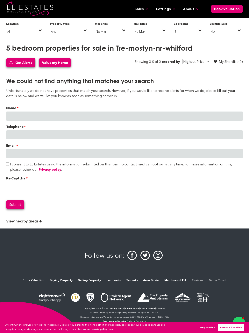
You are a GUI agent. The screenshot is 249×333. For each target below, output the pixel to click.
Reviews (197, 280)
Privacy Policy (117, 308)
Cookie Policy (132, 308)
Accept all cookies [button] (231, 327)
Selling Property (89, 280)
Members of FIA (175, 280)
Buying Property (61, 280)
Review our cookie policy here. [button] (95, 329)
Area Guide (151, 280)
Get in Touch (217, 280)
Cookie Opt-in (147, 308)
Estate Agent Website (114, 321)
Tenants (132, 280)
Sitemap (160, 308)
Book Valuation (227, 9)
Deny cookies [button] (207, 327)
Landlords (113, 280)
